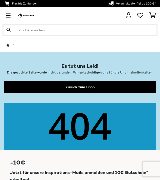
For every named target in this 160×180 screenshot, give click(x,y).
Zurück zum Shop (80, 87)
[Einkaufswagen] (152, 15)
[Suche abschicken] (8, 30)
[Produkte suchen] (80, 30)
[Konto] (128, 15)
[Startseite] (12, 45)
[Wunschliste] (140, 15)
